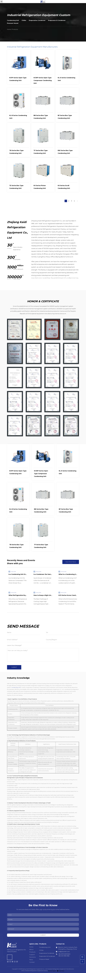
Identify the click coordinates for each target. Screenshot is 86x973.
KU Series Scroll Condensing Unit (64, 187)
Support (32, 954)
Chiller (24, 20)
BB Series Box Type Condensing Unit (41, 117)
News (31, 959)
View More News (70, 562)
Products (32, 952)
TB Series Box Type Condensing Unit (16, 152)
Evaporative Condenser (37, 20)
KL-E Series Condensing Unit (66, 79)
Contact (32, 962)
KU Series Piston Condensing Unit (40, 187)
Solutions (32, 957)
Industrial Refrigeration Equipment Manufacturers (57, 226)
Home (9, 29)
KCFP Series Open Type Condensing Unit (17, 79)
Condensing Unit (13, 20)
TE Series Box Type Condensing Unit (16, 187)
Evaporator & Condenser (56, 20)
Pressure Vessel (12, 23)
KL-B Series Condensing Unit (18, 117)
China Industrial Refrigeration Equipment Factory (48, 229)
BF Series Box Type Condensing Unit (65, 117)
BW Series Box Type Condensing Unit (65, 152)
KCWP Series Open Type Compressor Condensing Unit (43, 80)
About (31, 949)
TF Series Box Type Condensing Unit (41, 152)
